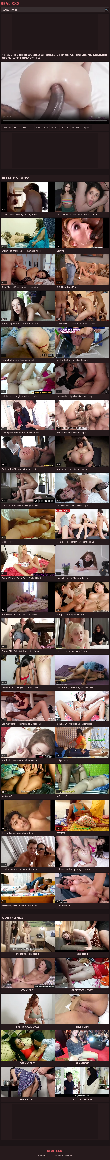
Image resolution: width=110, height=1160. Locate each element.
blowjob (7, 127)
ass (31, 127)
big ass (54, 127)
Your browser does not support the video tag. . (55, 93)
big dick (75, 127)
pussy (23, 127)
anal (46, 127)
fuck (38, 127)
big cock (87, 127)
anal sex (65, 127)
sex (15, 127)
